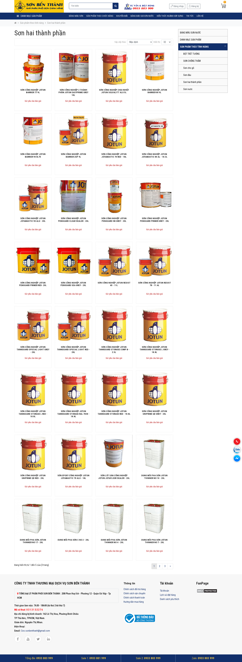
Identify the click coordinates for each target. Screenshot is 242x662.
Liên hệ (200, 16)
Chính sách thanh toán (134, 597)
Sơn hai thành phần (56, 23)
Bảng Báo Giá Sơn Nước (142, 16)
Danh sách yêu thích (169, 599)
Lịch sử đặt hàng (168, 595)
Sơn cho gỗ (188, 68)
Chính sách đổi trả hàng (135, 589)
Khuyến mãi (122, 16)
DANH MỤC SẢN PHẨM (190, 39)
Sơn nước (187, 89)
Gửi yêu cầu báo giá (33, 101)
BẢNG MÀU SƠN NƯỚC (190, 32)
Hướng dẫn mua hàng (134, 601)
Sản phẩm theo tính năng (32, 23)
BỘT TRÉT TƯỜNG (191, 53)
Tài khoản (164, 590)
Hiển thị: (156, 42)
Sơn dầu (187, 75)
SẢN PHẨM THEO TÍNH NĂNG (194, 46)
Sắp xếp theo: (120, 42)
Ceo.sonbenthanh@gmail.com (35, 630)
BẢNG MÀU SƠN (76, 16)
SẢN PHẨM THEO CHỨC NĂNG (99, 16)
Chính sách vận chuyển (134, 593)
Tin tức (190, 16)
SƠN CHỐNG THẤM (192, 61)
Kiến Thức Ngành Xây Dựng (170, 16)
